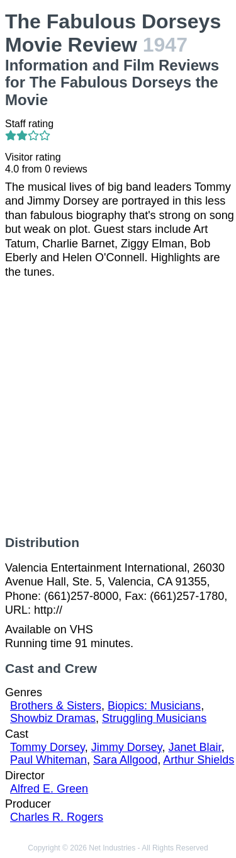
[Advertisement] (118, 407)
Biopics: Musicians (154, 705)
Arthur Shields (198, 760)
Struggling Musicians (154, 718)
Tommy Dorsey (47, 747)
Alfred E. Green (49, 788)
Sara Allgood (125, 760)
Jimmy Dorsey (126, 747)
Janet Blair (194, 747)
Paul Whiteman (48, 760)
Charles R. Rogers (56, 817)
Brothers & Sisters (55, 705)
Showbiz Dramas (53, 718)
